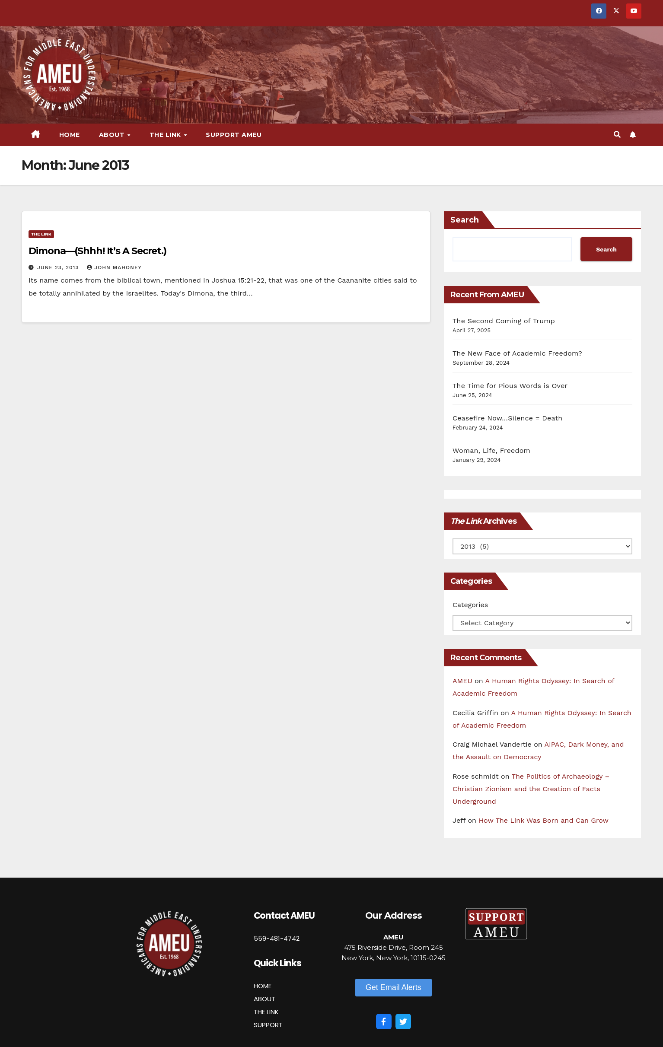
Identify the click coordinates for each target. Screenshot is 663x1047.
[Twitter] (403, 1021)
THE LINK (266, 1011)
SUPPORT (268, 1024)
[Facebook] (384, 1021)
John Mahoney (114, 267)
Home (69, 135)
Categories (470, 605)
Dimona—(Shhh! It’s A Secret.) (97, 251)
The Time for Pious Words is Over (510, 386)
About (113, 135)
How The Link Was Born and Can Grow (543, 820)
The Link (166, 135)
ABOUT (264, 998)
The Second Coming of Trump (504, 321)
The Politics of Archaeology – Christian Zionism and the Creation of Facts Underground (531, 788)
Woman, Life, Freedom (491, 450)
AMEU (462, 681)
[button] (617, 134)
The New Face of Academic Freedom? (517, 353)
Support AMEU (233, 135)
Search (464, 220)
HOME (262, 985)
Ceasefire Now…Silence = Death (507, 418)
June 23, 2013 (59, 267)
